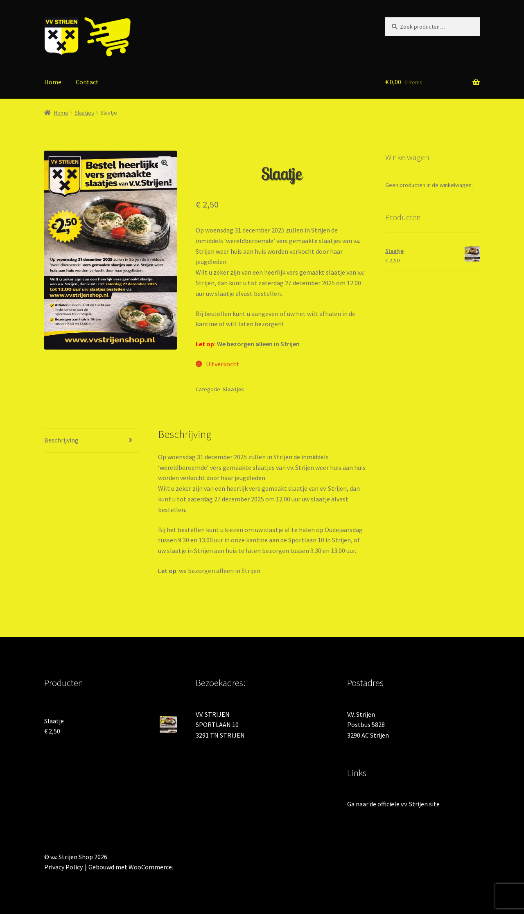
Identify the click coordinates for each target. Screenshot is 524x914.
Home (52, 82)
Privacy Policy (63, 867)
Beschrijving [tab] (61, 440)
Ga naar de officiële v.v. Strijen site (393, 804)
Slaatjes (84, 112)
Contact (87, 82)
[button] (164, 162)
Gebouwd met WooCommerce (130, 867)
